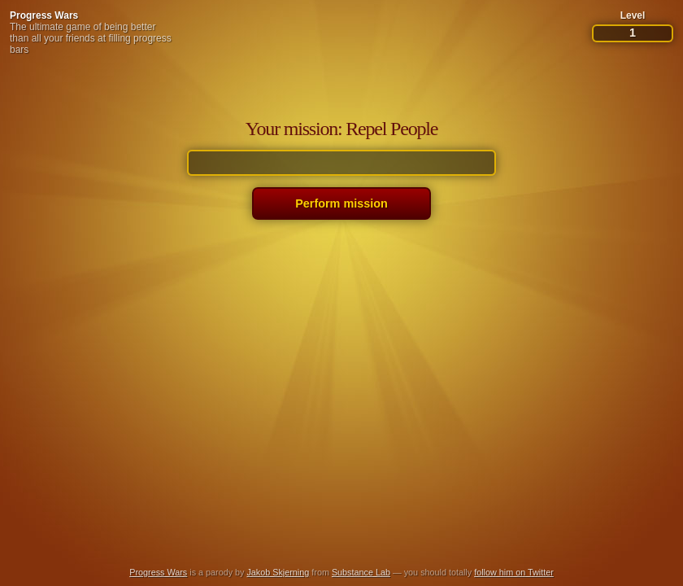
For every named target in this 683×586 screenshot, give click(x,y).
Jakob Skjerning (277, 572)
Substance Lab (361, 572)
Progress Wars (44, 15)
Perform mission (341, 203)
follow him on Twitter (514, 572)
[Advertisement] (341, 516)
